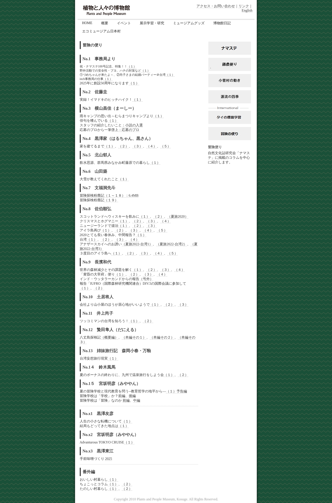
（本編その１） (134, 337)
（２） (123, 146)
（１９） (111, 200)
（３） (137, 146)
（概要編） (109, 337)
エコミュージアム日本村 (101, 31)
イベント (124, 23)
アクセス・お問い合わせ (215, 6)
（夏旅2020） (177, 216)
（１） (131, 66)
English (247, 10)
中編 (136, 400)
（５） (165, 146)
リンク (243, 6)
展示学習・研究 (152, 23)
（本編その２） (162, 337)
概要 (104, 23)
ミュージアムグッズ (189, 23)
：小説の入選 (132, 125)
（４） (151, 146)
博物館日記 (222, 23)
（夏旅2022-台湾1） (137, 244)
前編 (121, 396)
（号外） (146, 279)
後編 (132, 396)
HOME (87, 23)
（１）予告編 (176, 391)
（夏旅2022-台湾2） (171, 244)
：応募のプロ (128, 130)
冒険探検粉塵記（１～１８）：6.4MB (109, 195)
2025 (108, 459)
